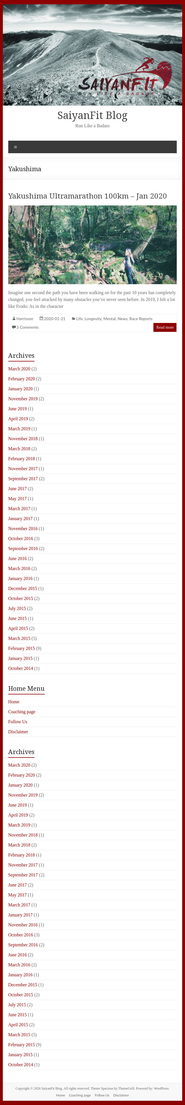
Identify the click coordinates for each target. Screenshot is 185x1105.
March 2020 (19, 368)
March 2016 (19, 568)
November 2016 (23, 528)
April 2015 (18, 628)
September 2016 (23, 548)
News (123, 318)
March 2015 (19, 638)
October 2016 (20, 538)
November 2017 (23, 468)
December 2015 (22, 588)
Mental (109, 318)
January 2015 (20, 658)
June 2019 (17, 408)
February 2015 (21, 648)
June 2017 (17, 488)
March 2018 (19, 448)
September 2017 (23, 478)
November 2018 (23, 438)
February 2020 (21, 378)
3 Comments (28, 327)
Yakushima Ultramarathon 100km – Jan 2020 (87, 196)
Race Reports (141, 318)
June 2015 (17, 618)
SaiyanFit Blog (92, 115)
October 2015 (20, 598)
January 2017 (20, 518)
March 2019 (19, 428)
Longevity (93, 318)
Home (13, 701)
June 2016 (17, 558)
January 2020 (20, 388)
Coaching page (22, 711)
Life (79, 318)
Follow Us (17, 721)
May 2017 (17, 498)
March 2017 (19, 508)
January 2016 (20, 578)
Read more (165, 327)
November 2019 (23, 398)
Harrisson (25, 318)
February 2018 (21, 458)
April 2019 (18, 418)
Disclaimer (18, 731)
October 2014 (20, 668)
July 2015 (17, 608)
